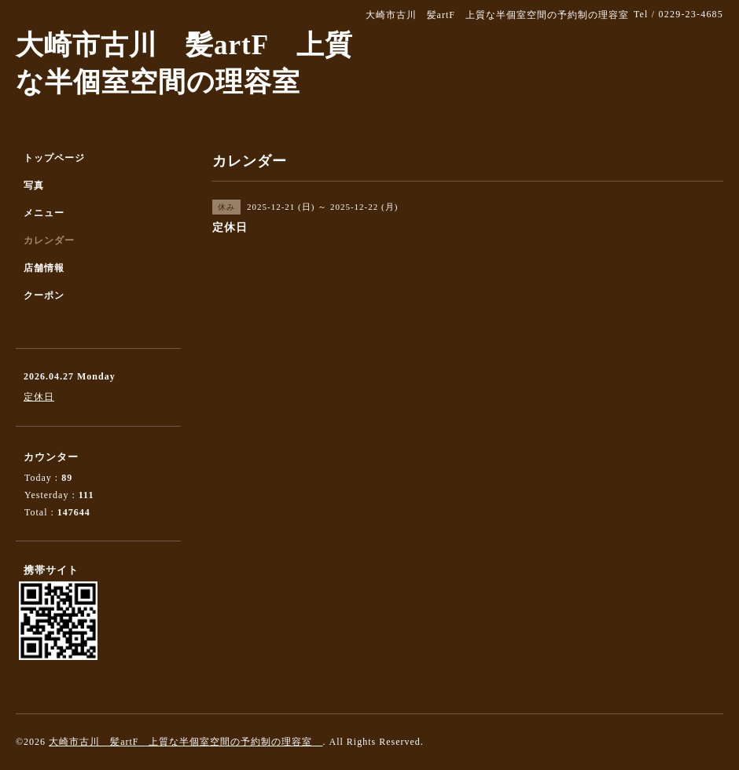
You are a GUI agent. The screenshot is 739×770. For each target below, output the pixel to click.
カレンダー (49, 240)
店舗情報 (44, 267)
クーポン (44, 295)
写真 (34, 185)
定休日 (39, 396)
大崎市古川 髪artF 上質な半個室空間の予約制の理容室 (185, 741)
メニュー (44, 212)
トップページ (54, 157)
